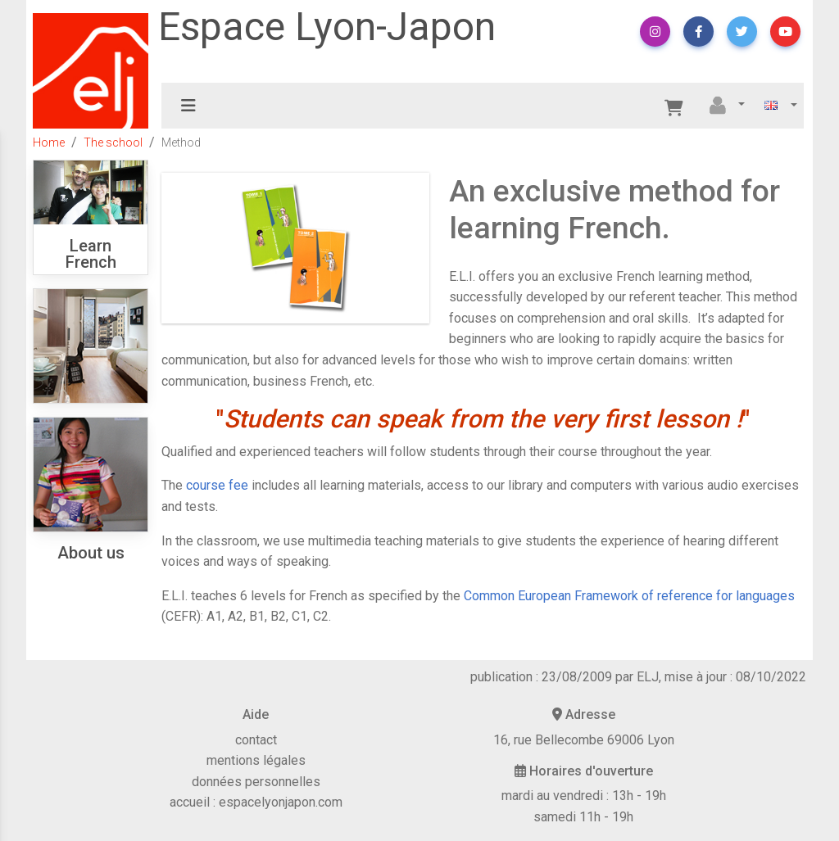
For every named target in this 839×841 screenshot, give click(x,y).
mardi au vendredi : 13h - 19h (583, 795)
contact (256, 740)
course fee (217, 485)
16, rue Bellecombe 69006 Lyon (583, 740)
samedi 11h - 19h (583, 817)
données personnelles (256, 781)
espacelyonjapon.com (280, 802)
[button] (655, 31)
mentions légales (256, 760)
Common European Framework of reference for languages (629, 596)
